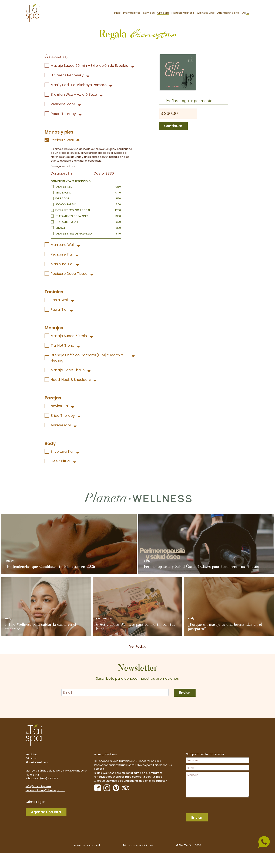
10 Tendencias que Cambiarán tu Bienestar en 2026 (127, 761)
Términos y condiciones (138, 845)
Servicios (149, 12)
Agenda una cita (228, 12)
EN (243, 12)
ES (247, 12)
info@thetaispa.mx (38, 786)
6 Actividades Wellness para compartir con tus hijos (128, 777)
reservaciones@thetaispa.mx (45, 790)
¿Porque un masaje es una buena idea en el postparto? (130, 781)
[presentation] (206, 804)
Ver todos (137, 646)
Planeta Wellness (183, 12)
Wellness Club (206, 12)
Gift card (163, 12)
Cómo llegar (35, 802)
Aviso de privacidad (87, 845)
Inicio (117, 12)
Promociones (131, 12)
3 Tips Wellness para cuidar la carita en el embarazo (128, 773)
